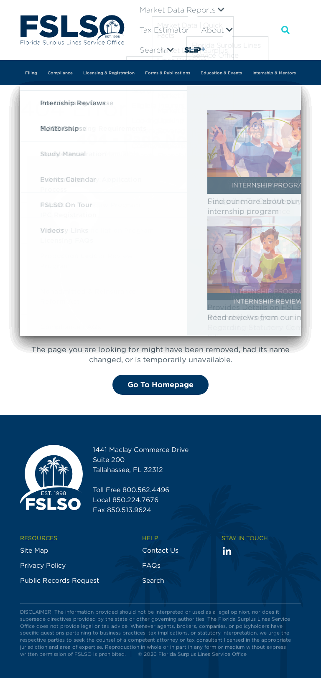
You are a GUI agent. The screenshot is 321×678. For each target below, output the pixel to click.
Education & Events (221, 72)
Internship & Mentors (274, 72)
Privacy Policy (43, 565)
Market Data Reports (182, 9)
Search (157, 50)
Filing (31, 72)
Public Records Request (59, 580)
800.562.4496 (145, 490)
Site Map (34, 550)
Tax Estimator (164, 29)
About (217, 29)
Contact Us (160, 550)
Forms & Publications (167, 72)
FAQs (151, 565)
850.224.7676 (135, 500)
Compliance (60, 72)
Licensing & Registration (109, 72)
